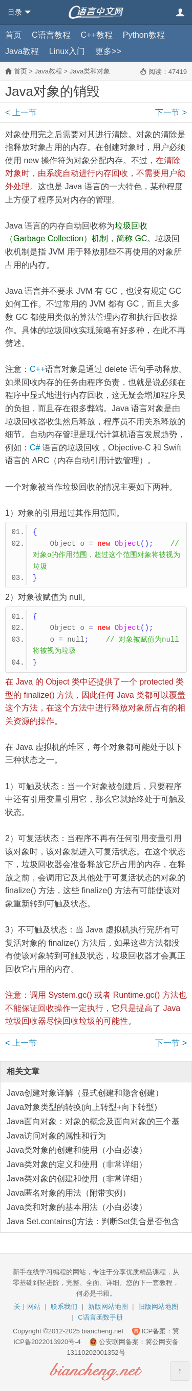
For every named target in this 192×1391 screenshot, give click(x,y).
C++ (37, 369)
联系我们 (64, 1306)
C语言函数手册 (100, 1317)
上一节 (21, 112)
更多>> (108, 51)
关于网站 (27, 1306)
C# (35, 447)
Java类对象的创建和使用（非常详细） (77, 1178)
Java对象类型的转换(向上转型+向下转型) (82, 1107)
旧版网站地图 (158, 1306)
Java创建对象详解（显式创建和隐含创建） (85, 1093)
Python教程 (144, 35)
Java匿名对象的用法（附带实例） (69, 1192)
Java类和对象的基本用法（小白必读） (77, 1207)
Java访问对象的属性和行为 (56, 1135)
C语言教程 (51, 35)
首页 (13, 35)
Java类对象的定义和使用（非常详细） (77, 1164)
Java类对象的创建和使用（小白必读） (77, 1150)
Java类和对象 (90, 71)
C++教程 (97, 35)
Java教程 (22, 51)
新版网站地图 (108, 1306)
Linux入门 (67, 51)
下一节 (171, 112)
